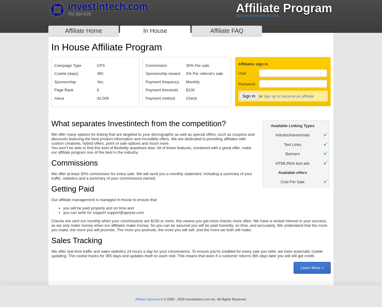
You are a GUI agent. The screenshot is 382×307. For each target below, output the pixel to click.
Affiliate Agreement (149, 299)
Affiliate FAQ (227, 30)
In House (155, 30)
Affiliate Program (284, 8)
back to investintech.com (257, 15)
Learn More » (312, 268)
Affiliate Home (83, 30)
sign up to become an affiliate (289, 96)
